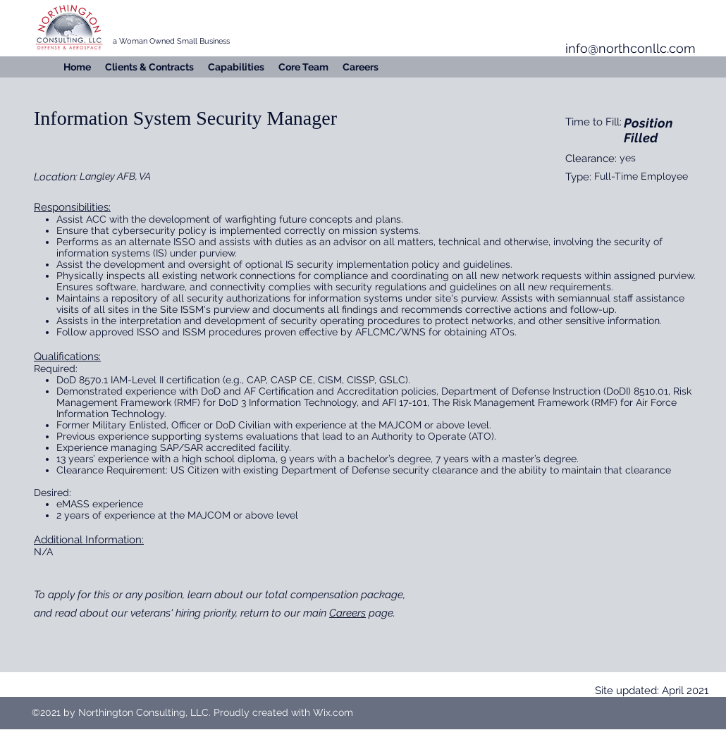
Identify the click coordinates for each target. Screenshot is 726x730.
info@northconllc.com (630, 48)
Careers (347, 613)
